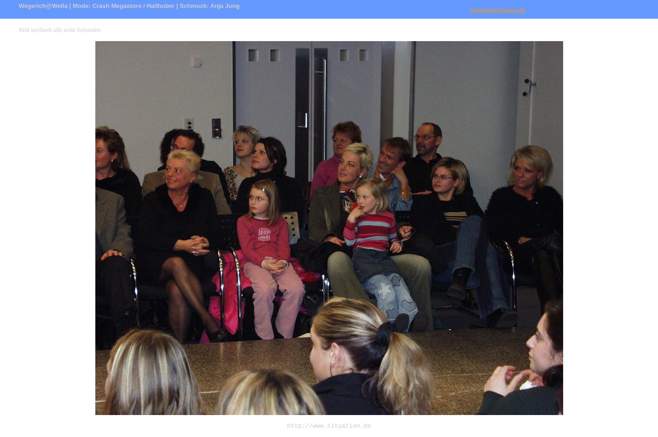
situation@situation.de (498, 9)
